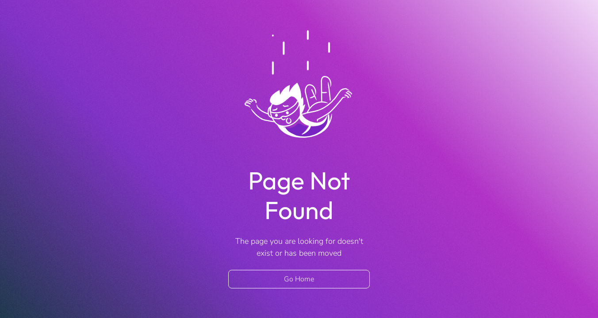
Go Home (299, 279)
